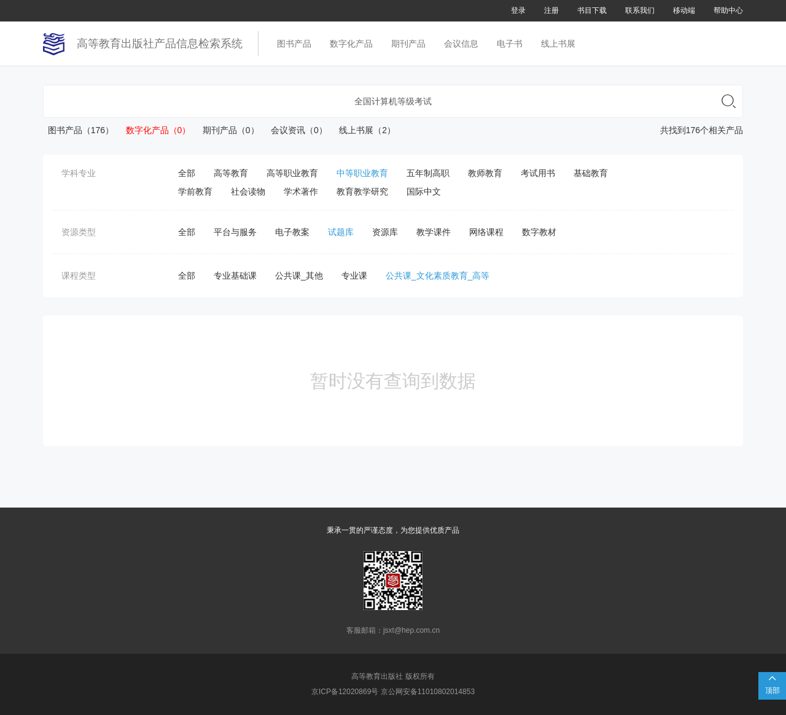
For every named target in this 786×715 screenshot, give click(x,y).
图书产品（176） (78, 130)
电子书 (510, 43)
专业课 (354, 275)
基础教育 (591, 173)
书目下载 (592, 10)
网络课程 (486, 232)
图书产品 (294, 43)
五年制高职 (428, 173)
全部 (186, 173)
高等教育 (231, 173)
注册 (551, 10)
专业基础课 (235, 275)
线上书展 (558, 43)
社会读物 (248, 191)
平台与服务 (235, 232)
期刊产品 (408, 43)
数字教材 (539, 232)
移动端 (684, 10)
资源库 (385, 232)
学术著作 (301, 191)
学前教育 (195, 191)
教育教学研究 (362, 191)
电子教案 (292, 232)
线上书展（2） (362, 130)
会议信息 (461, 43)
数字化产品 (351, 43)
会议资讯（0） (294, 130)
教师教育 (485, 173)
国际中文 (424, 191)
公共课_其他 (299, 275)
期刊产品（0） (226, 130)
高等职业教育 (292, 173)
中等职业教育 (362, 173)
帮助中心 (728, 10)
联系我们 (640, 10)
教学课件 (433, 232)
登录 (518, 10)
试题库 (341, 232)
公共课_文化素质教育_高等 (438, 275)
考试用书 (538, 173)
